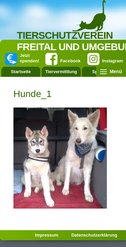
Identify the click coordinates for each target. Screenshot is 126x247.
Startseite (21, 71)
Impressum (46, 235)
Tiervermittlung (61, 71)
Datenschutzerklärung (94, 235)
